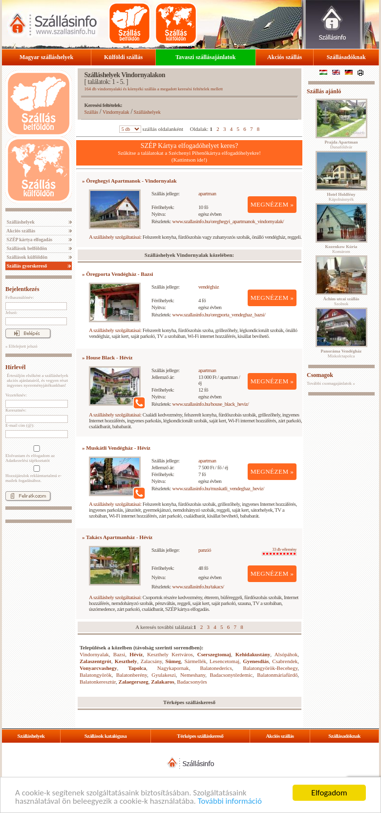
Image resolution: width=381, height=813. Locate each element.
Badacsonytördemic (231, 675)
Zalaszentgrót (95, 661)
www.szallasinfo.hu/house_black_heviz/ (210, 404)
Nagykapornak (173, 668)
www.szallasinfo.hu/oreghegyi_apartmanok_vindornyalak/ (228, 221)
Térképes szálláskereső (200, 736)
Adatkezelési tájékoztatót (27, 460)
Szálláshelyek (20, 222)
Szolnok (341, 301)
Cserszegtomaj (214, 654)
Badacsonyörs (192, 682)
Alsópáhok (286, 654)
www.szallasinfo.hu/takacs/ (198, 586)
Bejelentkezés (22, 289)
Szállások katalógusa (106, 736)
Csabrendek (284, 661)
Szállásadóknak (346, 57)
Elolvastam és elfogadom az (35, 454)
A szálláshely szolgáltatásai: (115, 237)
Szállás (91, 112)
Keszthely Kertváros (170, 654)
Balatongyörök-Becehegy (270, 668)
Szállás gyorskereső (26, 266)
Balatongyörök (95, 675)
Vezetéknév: (16, 395)
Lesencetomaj (224, 661)
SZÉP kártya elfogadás (28, 239)
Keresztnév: (15, 410)
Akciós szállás (284, 57)
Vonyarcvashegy (98, 668)
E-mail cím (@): (19, 425)
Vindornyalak (116, 112)
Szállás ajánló (324, 91)
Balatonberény (131, 675)
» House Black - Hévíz (107, 357)
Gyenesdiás (256, 661)
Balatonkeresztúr (98, 682)
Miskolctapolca (341, 353)
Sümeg (173, 661)
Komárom (341, 249)
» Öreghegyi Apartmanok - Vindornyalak (129, 181)
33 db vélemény (279, 551)
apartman (207, 193)
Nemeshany (192, 675)
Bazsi (119, 654)
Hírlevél (15, 367)
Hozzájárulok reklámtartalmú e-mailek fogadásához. (35, 474)
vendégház (208, 287)
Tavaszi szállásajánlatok (205, 57)
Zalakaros (162, 682)
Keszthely (126, 661)
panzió (204, 550)
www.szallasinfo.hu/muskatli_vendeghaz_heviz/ (218, 488)
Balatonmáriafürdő (277, 675)
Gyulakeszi (163, 675)
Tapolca (137, 668)
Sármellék (195, 661)
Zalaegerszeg (133, 682)
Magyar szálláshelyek (46, 57)
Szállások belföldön (26, 248)
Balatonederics (216, 668)
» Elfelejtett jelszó (21, 346)
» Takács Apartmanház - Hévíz (117, 537)
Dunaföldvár (341, 144)
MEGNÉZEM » (272, 204)
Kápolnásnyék (341, 197)
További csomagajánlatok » (331, 383)
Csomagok (320, 375)
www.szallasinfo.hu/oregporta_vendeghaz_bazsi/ (219, 314)
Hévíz (136, 654)
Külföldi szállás (123, 57)
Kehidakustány (253, 654)
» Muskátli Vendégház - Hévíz (116, 448)
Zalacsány (151, 661)
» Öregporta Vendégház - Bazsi (117, 274)
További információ (230, 801)
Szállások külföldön (26, 257)
